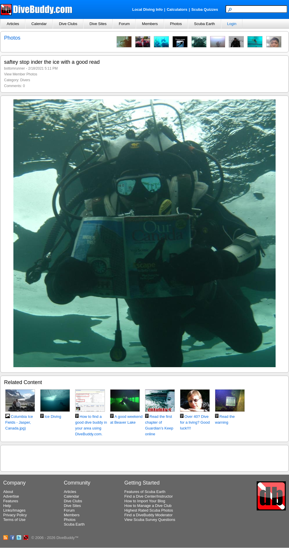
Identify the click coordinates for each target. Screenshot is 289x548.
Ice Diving (53, 416)
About (8, 491)
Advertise (11, 496)
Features (10, 501)
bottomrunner (14, 68)
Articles (13, 24)
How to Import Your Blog (144, 501)
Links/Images (14, 510)
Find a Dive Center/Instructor (148, 496)
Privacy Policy (15, 515)
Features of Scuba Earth (144, 491)
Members (150, 24)
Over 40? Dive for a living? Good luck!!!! (195, 422)
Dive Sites (98, 24)
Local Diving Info (147, 9)
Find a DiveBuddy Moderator (148, 515)
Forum (124, 24)
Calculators (177, 9)
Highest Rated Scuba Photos (148, 510)
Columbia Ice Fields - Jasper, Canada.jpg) (19, 422)
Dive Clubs (68, 24)
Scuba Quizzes (204, 9)
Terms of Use (14, 519)
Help (7, 505)
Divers (25, 80)
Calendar (39, 24)
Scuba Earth (204, 24)
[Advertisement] (144, 457)
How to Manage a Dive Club (148, 505)
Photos (176, 24)
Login (232, 24)
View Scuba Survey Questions (149, 519)
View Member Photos (20, 74)
